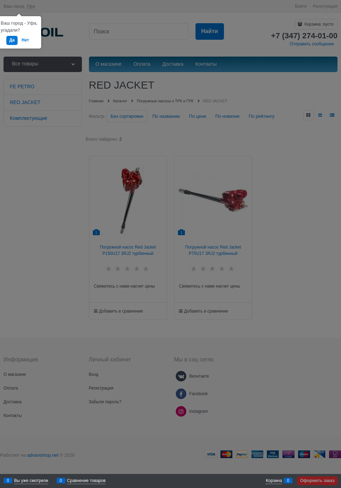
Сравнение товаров (86, 480)
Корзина (274, 480)
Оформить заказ (317, 480)
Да (11, 40)
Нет (25, 40)
